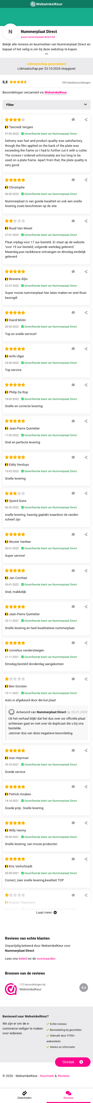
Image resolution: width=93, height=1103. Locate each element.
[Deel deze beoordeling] (86, 119)
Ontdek (72, 1062)
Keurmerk (47, 1076)
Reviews (64, 1076)
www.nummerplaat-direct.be (38, 37)
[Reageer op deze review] (73, 119)
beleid (23, 958)
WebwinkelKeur (55, 92)
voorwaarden (46, 958)
